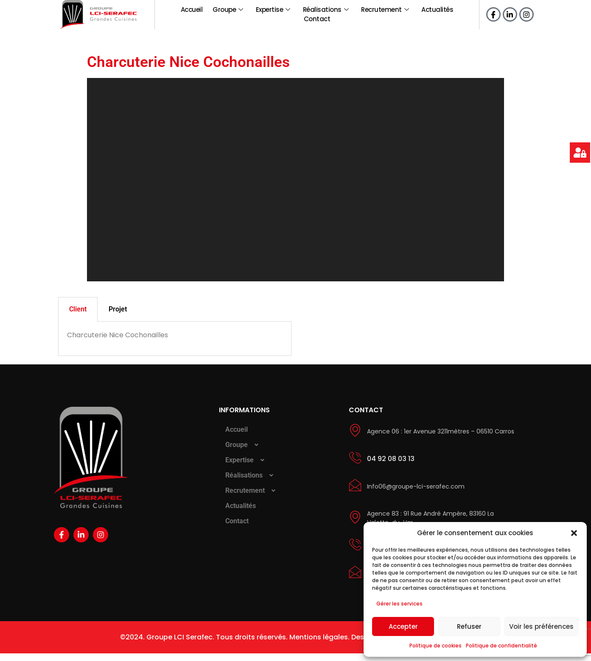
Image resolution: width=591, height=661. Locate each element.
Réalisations (326, 9)
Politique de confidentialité (501, 645)
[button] (574, 533)
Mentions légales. (319, 645)
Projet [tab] (118, 317)
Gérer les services (399, 603)
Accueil (192, 9)
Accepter (403, 626)
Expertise (273, 9)
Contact (317, 27)
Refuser (469, 626)
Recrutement (385, 9)
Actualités (437, 9)
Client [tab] (78, 317)
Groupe (228, 9)
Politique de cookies (435, 645)
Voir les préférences (541, 626)
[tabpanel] (174, 346)
